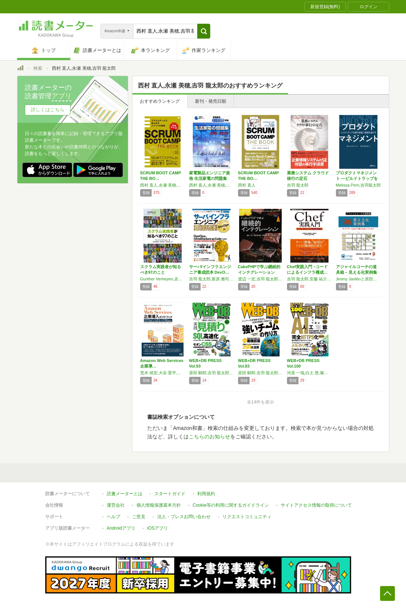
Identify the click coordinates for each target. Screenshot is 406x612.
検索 (37, 68)
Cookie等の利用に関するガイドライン (231, 505)
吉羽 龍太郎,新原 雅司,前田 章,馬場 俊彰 (211, 279)
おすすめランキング (160, 101)
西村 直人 (246, 185)
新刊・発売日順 (210, 101)
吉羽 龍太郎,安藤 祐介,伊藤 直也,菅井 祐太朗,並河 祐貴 (309, 279)
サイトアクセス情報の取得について (316, 505)
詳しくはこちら (48, 109)
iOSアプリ (157, 528)
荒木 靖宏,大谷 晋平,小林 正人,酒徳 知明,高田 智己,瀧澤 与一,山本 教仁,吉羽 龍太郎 (162, 373)
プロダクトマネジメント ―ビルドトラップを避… (357, 178)
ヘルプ (113, 516)
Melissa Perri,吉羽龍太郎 (358, 185)
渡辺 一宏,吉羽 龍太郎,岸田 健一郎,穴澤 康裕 (260, 279)
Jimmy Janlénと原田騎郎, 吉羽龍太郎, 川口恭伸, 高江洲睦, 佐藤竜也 (358, 279)
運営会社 (116, 505)
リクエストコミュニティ (246, 516)
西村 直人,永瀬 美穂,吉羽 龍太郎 (162, 185)
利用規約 (206, 493)
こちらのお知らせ (209, 437)
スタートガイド (169, 493)
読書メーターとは (124, 493)
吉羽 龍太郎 (297, 185)
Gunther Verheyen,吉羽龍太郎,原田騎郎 (162, 279)
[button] (203, 31)
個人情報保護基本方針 (158, 505)
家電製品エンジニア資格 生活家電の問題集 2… (209, 178)
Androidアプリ (121, 528)
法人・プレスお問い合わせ (184, 516)
